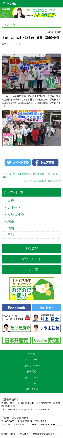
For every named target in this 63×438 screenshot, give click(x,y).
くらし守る (15, 214)
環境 (10, 228)
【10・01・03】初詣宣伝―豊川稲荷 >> (40, 180)
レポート (19, 44)
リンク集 (31, 269)
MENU (9, 3)
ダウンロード (32, 259)
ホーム (31, 353)
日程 (10, 200)
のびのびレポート (31, 365)
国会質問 (31, 248)
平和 (10, 235)
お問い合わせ (31, 389)
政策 (10, 221)
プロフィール (31, 359)
